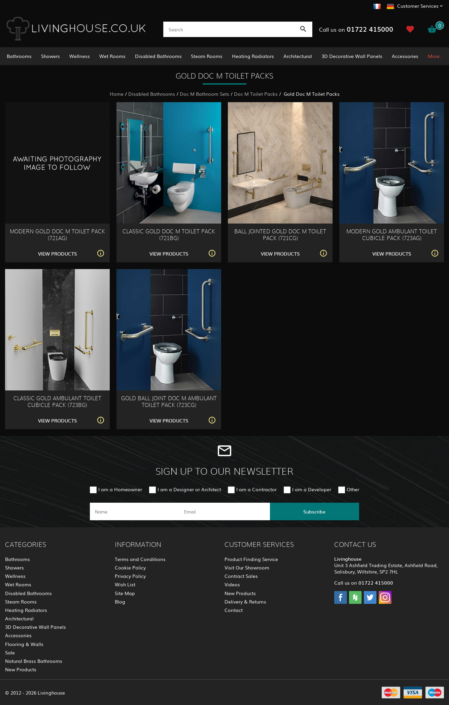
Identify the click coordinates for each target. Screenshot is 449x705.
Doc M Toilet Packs (256, 93)
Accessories (405, 56)
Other (353, 489)
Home (117, 93)
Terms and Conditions (140, 559)
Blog (120, 601)
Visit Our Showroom (246, 567)
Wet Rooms (112, 56)
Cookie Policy (130, 567)
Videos (232, 584)
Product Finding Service (251, 559)
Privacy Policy (130, 575)
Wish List (125, 584)
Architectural (297, 56)
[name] (134, 511)
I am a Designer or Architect (189, 489)
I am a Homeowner (120, 489)
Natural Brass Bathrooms (33, 660)
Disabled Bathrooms (158, 56)
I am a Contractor (256, 489)
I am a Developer (311, 489)
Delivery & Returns (245, 601)
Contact (233, 610)
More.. (435, 56)
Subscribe (314, 511)
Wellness (79, 56)
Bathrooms (19, 56)
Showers (50, 56)
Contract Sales (241, 575)
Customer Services (418, 5)
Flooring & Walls (24, 644)
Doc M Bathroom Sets (204, 93)
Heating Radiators (253, 56)
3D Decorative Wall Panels (351, 56)
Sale (10, 652)
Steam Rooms (206, 56)
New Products (20, 669)
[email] (223, 511)
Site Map (125, 593)
